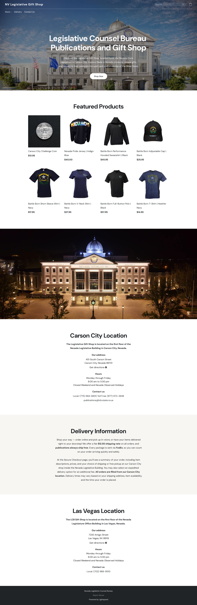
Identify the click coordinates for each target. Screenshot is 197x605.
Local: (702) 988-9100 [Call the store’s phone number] (98, 571)
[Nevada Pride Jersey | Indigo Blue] (80, 139)
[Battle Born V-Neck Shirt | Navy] (80, 192)
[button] (24, 4)
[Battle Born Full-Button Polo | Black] (117, 192)
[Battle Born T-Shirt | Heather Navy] (153, 192)
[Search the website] (183, 4)
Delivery (18, 12)
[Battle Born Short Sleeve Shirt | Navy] (44, 192)
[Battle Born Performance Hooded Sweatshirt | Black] (117, 139)
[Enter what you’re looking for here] (170, 4)
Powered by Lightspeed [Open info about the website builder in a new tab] (98, 599)
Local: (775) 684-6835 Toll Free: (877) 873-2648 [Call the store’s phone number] (98, 396)
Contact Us (29, 12)
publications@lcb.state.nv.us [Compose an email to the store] (98, 400)
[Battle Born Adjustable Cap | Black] (153, 139)
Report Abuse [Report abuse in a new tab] (98, 595)
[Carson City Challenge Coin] (44, 139)
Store (8, 12)
